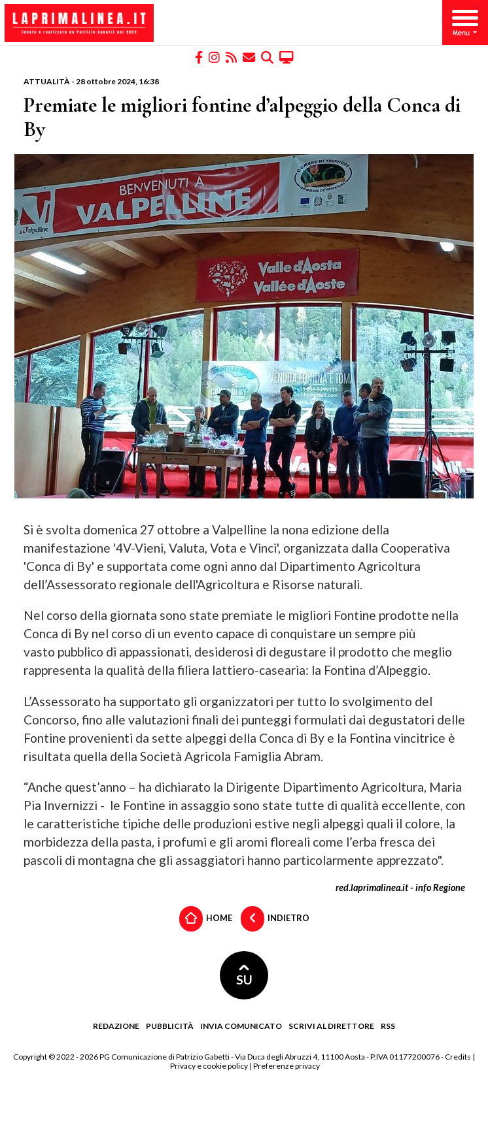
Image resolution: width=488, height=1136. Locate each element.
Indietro (275, 919)
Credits (458, 1057)
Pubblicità (170, 1026)
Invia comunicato (241, 1026)
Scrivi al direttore (331, 1026)
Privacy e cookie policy (209, 1066)
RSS (388, 1026)
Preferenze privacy (286, 1066)
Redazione (116, 1026)
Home (205, 919)
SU (244, 975)
